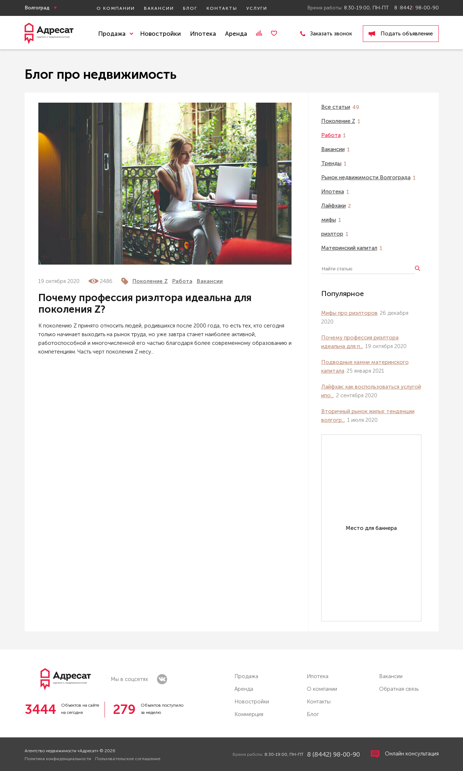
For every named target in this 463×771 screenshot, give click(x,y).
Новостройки (160, 33)
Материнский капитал (349, 248)
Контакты (222, 8)
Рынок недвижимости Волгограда (366, 177)
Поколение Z (150, 281)
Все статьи (335, 107)
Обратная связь (399, 689)
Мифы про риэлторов (349, 313)
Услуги (256, 8)
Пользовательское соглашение (127, 758)
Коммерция (248, 714)
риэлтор (332, 234)
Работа (182, 281)
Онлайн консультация (405, 754)
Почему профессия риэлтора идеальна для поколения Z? (144, 303)
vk (162, 679)
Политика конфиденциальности (58, 758)
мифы (328, 220)
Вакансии (159, 8)
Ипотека (203, 33)
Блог (190, 8)
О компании (116, 8)
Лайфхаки (333, 205)
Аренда (236, 33)
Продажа (246, 676)
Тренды (331, 163)
